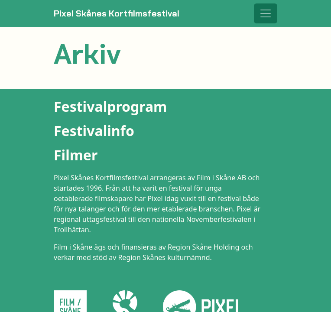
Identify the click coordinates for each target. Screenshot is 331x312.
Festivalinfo (94, 130)
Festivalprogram (110, 106)
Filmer (75, 155)
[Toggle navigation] (265, 13)
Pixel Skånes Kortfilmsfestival (116, 13)
